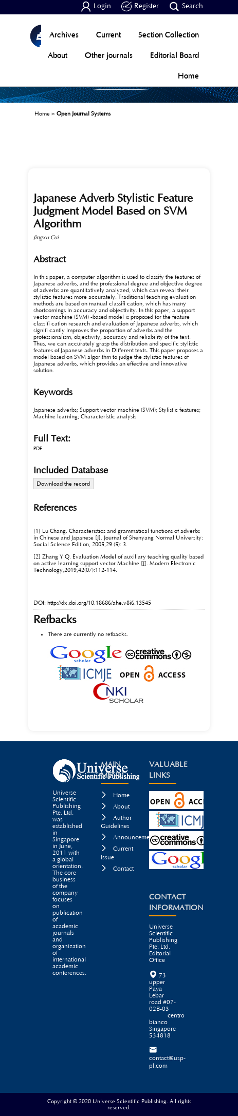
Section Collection (168, 34)
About (57, 55)
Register (140, 6)
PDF (37, 449)
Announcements (129, 837)
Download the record (63, 483)
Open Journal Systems (84, 113)
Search (186, 6)
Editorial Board (174, 55)
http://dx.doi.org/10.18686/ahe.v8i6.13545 (99, 603)
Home (188, 75)
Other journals (109, 55)
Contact (117, 868)
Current (108, 34)
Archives (64, 34)
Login (96, 6)
